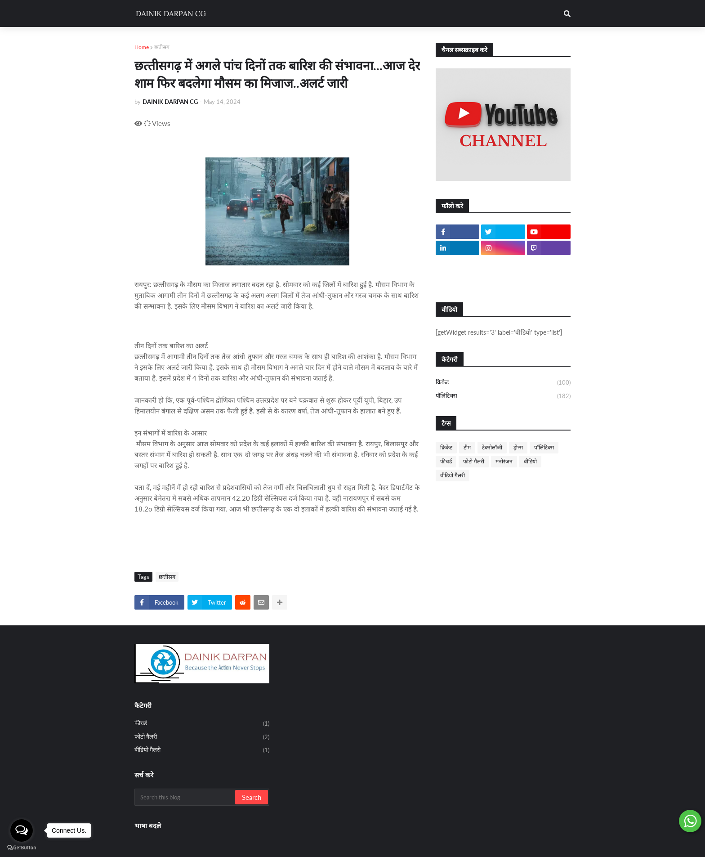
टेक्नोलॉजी (492, 447)
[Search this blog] (185, 797)
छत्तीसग (162, 47)
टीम (467, 447)
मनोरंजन (504, 461)
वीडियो (530, 461)
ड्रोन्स (518, 447)
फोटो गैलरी (473, 461)
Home (141, 47)
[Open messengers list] (21, 830)
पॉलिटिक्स (503, 396)
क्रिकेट (503, 382)
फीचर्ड (446, 461)
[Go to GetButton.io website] (21, 848)
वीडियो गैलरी (452, 475)
